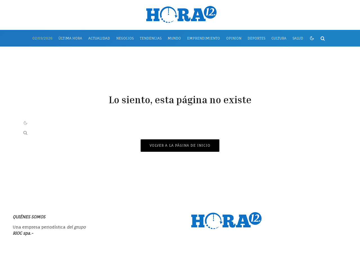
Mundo (174, 38)
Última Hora (70, 38)
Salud (297, 38)
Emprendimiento (203, 38)
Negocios (125, 38)
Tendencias (150, 38)
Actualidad (99, 38)
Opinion (233, 38)
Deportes (256, 38)
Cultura (278, 38)
